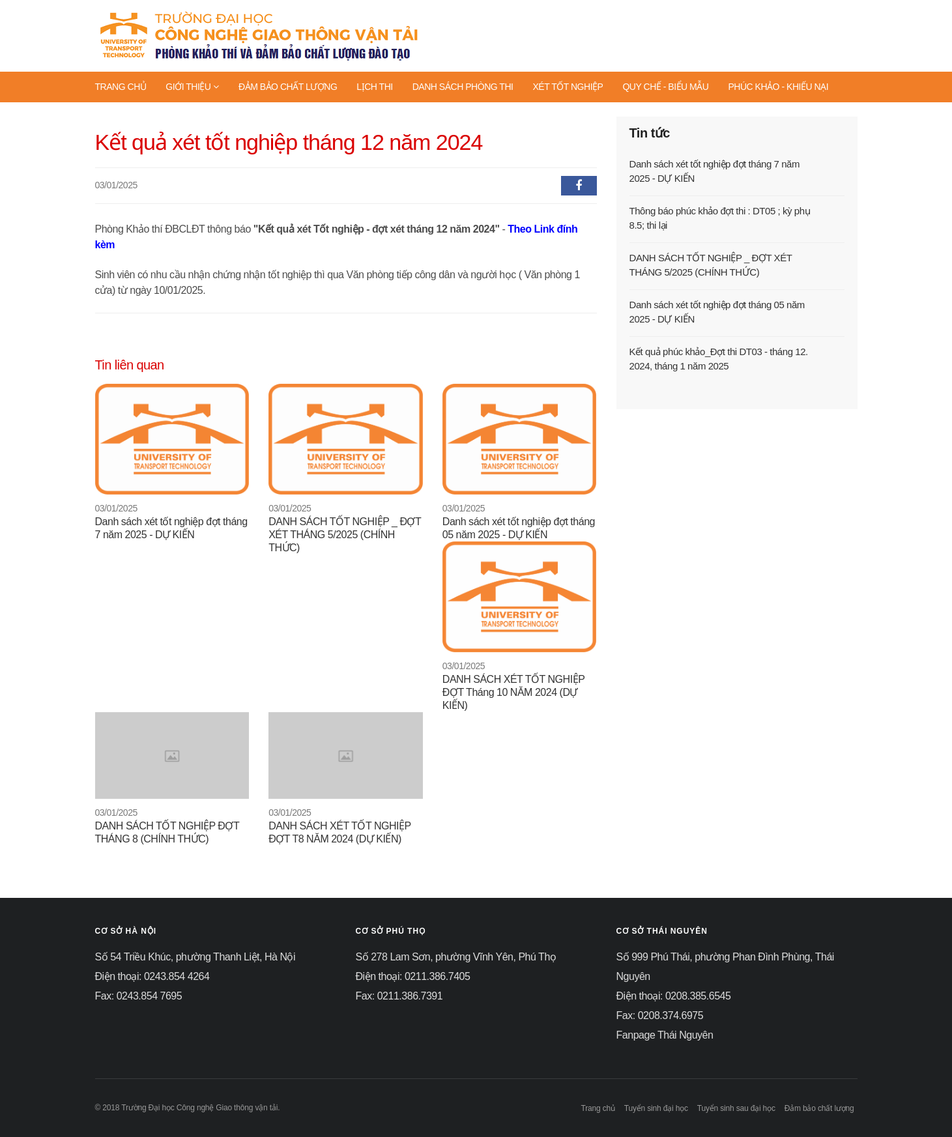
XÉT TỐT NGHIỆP (567, 86)
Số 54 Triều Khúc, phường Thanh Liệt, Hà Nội (195, 956)
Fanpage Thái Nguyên (665, 1035)
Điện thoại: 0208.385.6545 (673, 995)
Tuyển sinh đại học (656, 1108)
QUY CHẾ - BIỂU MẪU (665, 86)
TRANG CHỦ (121, 86)
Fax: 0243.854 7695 (138, 995)
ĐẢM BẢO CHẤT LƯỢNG (287, 86)
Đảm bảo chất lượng (819, 1108)
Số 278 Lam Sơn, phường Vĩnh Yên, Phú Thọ (456, 956)
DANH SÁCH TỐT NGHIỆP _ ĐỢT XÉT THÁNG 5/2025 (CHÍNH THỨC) (344, 534)
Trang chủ (597, 1108)
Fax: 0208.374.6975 (660, 1015)
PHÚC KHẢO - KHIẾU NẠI (778, 86)
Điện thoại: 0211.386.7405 (413, 976)
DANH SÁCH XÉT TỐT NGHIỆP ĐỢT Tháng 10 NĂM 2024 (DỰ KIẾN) (513, 692)
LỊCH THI (374, 86)
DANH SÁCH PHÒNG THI (462, 86)
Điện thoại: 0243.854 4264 (152, 976)
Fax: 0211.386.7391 (399, 995)
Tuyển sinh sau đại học (736, 1108)
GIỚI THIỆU (192, 86)
